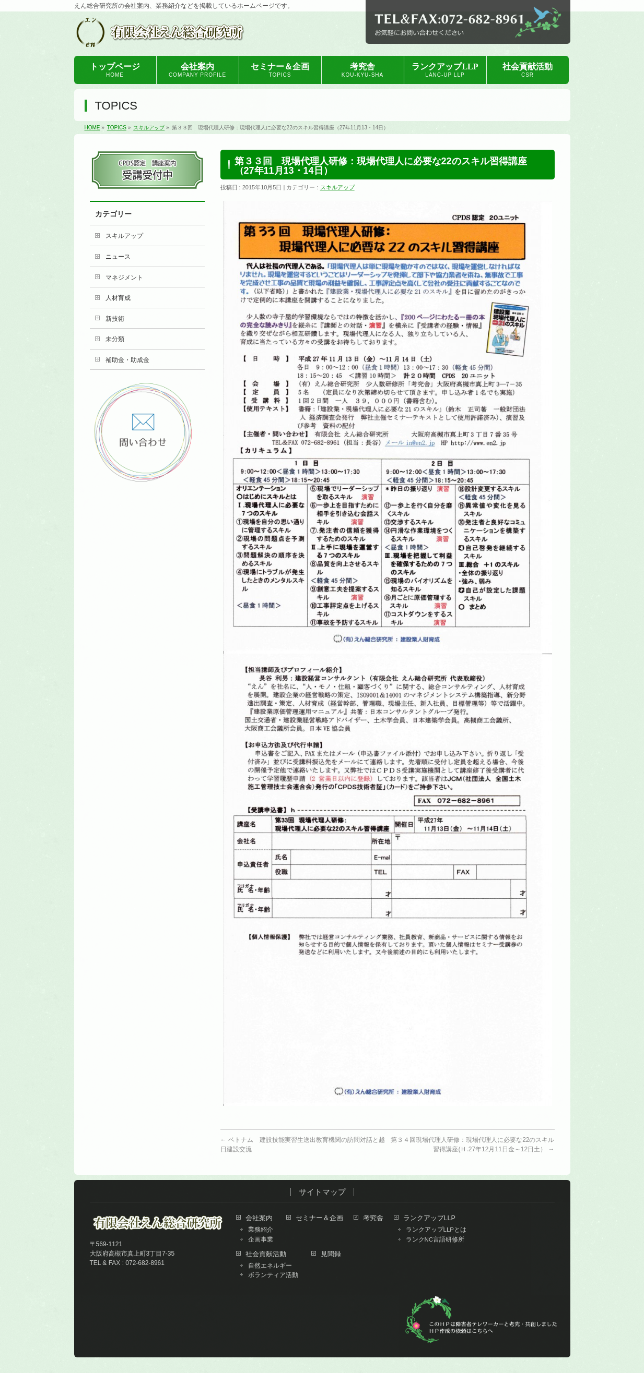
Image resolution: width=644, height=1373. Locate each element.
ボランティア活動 (273, 1275)
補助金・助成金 (127, 360)
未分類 (115, 339)
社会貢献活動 (265, 1254)
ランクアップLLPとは (436, 1229)
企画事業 (260, 1239)
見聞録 (331, 1254)
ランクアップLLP (429, 1218)
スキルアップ (337, 187)
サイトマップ (322, 1192)
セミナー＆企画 (319, 1218)
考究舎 (373, 1218)
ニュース (118, 256)
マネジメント (124, 277)
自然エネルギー (270, 1265)
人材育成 (118, 298)
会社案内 (259, 1218)
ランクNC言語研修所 (435, 1239)
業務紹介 (260, 1229)
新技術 (115, 318)
